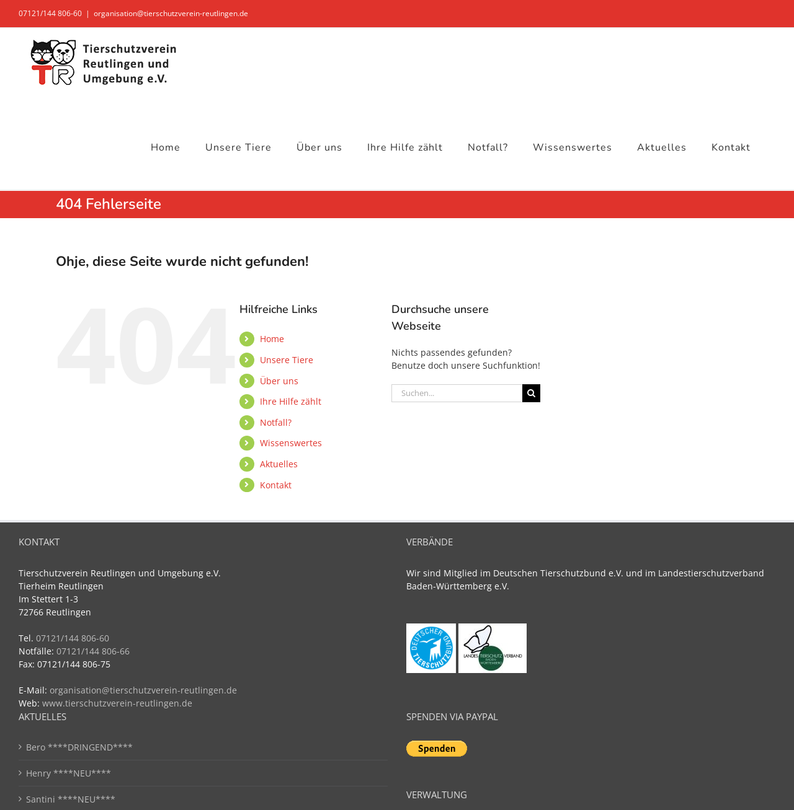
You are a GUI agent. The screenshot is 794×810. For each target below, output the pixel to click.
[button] (27, 782)
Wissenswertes (291, 443)
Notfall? (276, 422)
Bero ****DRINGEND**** (79, 747)
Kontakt (276, 485)
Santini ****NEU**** (70, 799)
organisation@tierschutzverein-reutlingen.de (171, 13)
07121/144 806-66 (93, 651)
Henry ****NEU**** (68, 773)
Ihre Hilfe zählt (290, 401)
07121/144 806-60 (50, 13)
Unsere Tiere (286, 360)
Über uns (279, 381)
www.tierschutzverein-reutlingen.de (117, 703)
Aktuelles (279, 464)
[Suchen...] (456, 393)
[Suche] (531, 393)
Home (272, 339)
